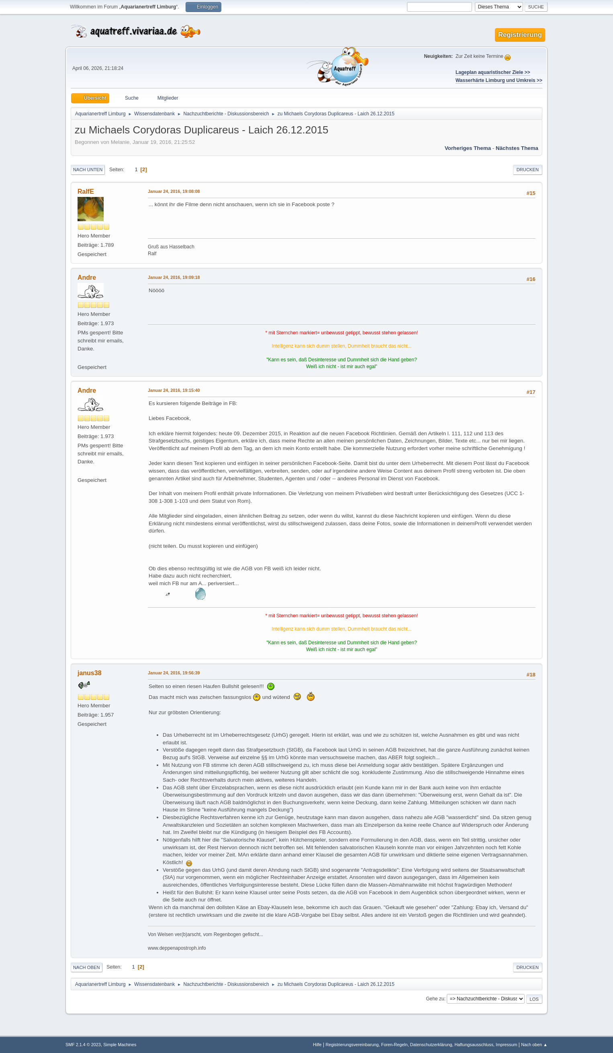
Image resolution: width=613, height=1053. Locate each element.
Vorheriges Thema (468, 148)
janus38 (90, 673)
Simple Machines (119, 1044)
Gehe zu (435, 999)
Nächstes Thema (517, 148)
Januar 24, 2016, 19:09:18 (174, 277)
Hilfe (317, 1044)
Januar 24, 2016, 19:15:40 (174, 390)
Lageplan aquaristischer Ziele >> (493, 72)
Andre (87, 277)
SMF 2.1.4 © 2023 (83, 1044)
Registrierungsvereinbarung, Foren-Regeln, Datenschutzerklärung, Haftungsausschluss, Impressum (421, 1044)
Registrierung (520, 35)
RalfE (86, 191)
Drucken (528, 169)
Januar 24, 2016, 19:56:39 (174, 672)
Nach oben (86, 967)
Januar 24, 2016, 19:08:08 (174, 191)
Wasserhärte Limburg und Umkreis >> (499, 80)
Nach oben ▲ (534, 1044)
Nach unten (87, 169)
